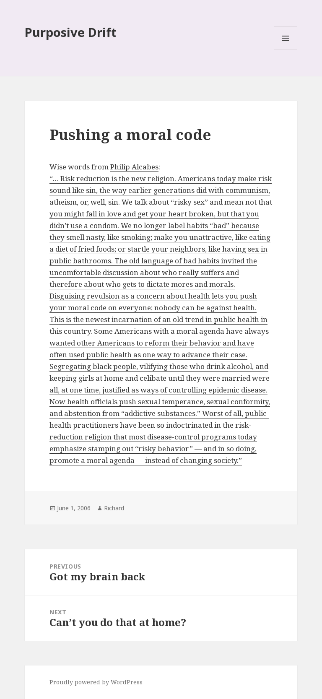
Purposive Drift (71, 32)
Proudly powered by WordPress (96, 682)
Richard (114, 508)
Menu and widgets (285, 49)
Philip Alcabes (134, 167)
